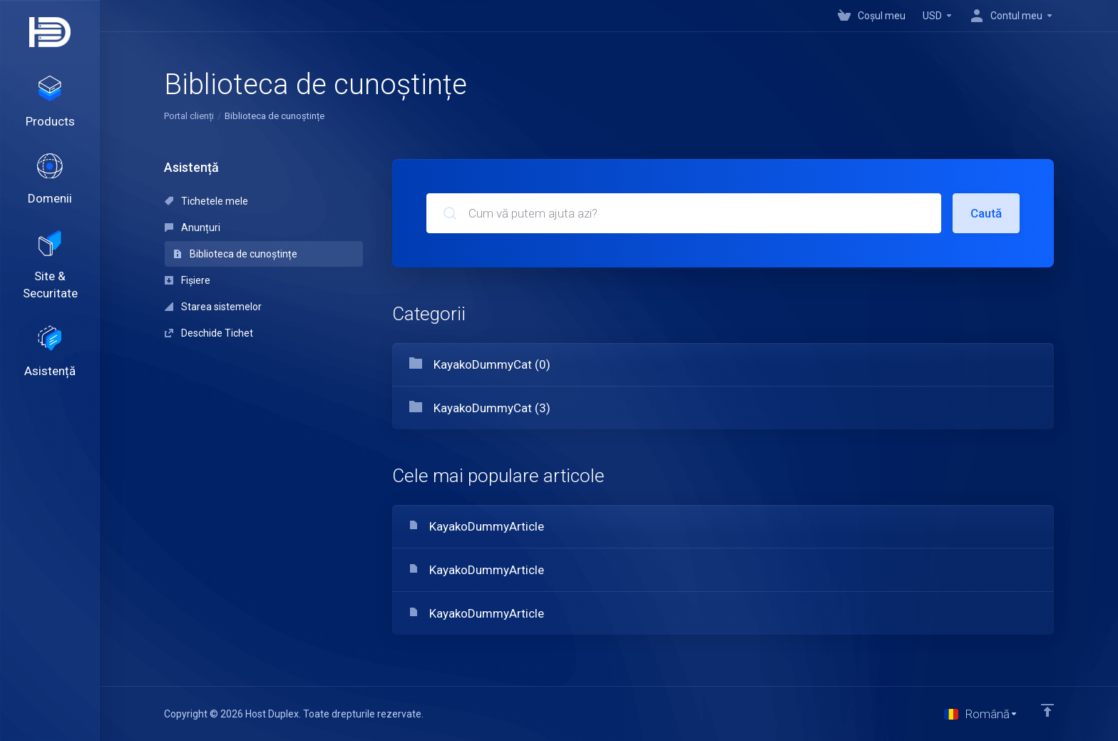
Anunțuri (192, 227)
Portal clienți (189, 116)
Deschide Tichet (209, 333)
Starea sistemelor (213, 306)
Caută (986, 213)
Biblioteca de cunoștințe (235, 254)
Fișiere (187, 280)
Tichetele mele (206, 201)
